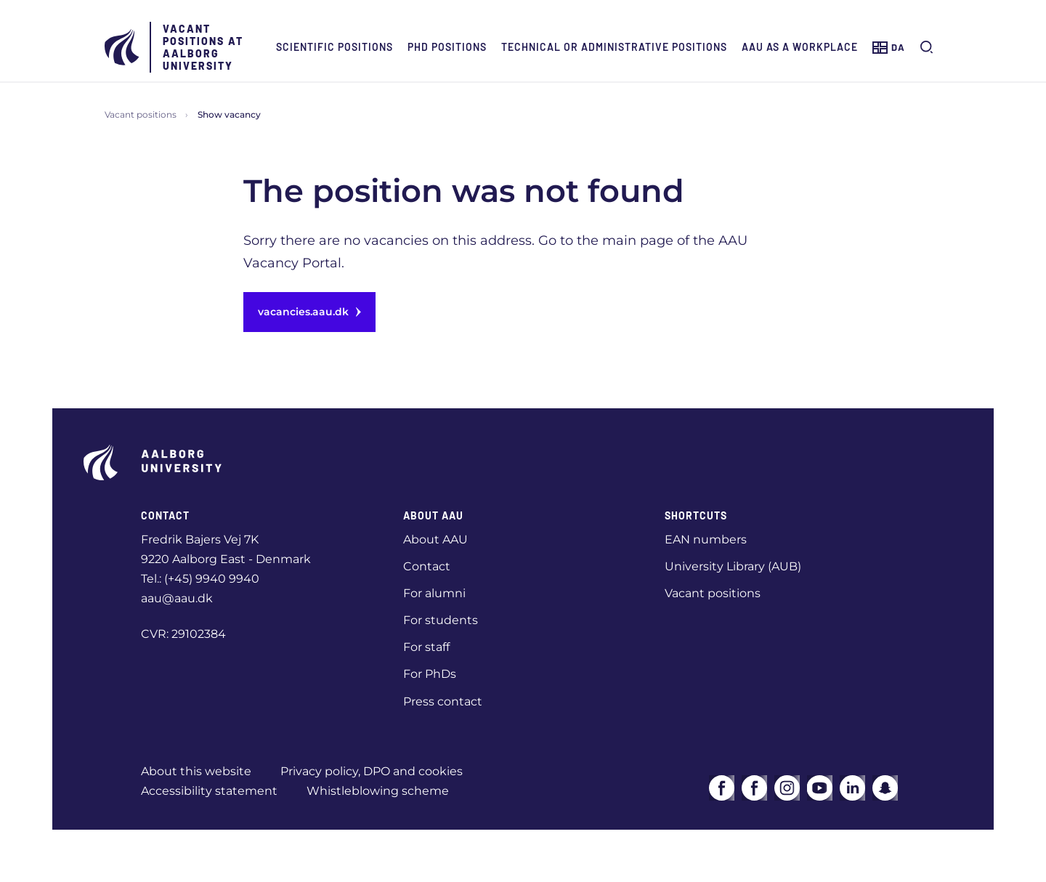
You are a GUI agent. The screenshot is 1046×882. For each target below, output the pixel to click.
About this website (196, 771)
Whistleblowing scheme (378, 791)
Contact (426, 566)
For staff (426, 647)
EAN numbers (706, 539)
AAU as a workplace (800, 47)
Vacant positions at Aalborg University (203, 47)
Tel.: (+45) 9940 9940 (200, 579)
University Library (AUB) (733, 566)
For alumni (434, 593)
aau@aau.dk (177, 598)
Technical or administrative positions (614, 47)
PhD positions (447, 47)
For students (440, 620)
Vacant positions (141, 114)
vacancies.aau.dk (309, 311)
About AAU (435, 539)
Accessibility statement (209, 791)
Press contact (442, 701)
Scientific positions (334, 47)
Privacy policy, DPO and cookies (371, 771)
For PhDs (429, 674)
